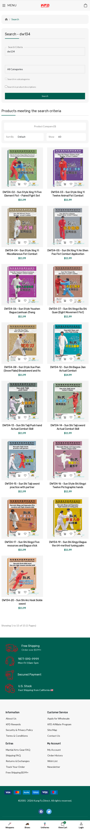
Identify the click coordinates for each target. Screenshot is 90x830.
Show (51, 136)
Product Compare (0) (45, 126)
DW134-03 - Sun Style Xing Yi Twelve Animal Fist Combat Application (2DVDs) (68, 196)
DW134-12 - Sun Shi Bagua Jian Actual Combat (68, 369)
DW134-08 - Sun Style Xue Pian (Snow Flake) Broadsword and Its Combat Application (22, 371)
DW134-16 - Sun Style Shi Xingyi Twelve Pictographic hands (68, 485)
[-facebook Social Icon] (41, 811)
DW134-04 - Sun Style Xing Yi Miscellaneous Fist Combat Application (22, 254)
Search (15, 19)
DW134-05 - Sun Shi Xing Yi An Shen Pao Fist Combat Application (67, 252)
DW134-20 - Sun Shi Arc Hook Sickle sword (22, 602)
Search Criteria (15, 47)
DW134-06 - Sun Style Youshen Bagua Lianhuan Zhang (22, 310)
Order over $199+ (31, 649)
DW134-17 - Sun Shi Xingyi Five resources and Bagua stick (22, 544)
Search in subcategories (17, 79)
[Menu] (9, 5)
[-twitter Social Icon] (49, 811)
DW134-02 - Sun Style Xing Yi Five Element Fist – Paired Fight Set (22, 194)
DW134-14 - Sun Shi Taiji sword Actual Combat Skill (68, 427)
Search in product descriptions (20, 86)
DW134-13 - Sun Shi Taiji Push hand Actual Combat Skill (22, 427)
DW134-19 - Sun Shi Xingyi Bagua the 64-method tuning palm (67, 544)
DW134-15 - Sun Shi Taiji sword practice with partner (22, 485)
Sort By (10, 136)
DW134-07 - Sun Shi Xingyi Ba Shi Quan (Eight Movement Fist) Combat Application (68, 312)
